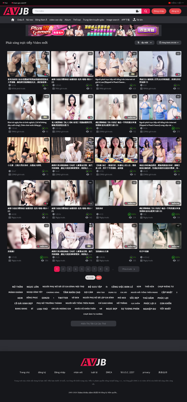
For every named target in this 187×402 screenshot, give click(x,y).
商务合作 (163, 372)
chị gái (123, 292)
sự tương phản (130, 308)
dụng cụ (113, 292)
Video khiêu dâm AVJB (88, 392)
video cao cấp (55, 19)
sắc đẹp (134, 298)
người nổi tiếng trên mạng (144, 292)
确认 (99, 278)
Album (68, 19)
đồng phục (32, 298)
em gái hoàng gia (61, 309)
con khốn (165, 303)
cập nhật (167, 292)
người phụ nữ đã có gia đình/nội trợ (63, 286)
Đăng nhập (159, 11)
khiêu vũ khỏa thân (85, 309)
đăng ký (175, 11)
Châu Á (20, 19)
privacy (146, 372)
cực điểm (135, 303)
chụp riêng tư (166, 286)
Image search (112, 19)
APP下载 (126, 19)
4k (101, 309)
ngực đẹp (111, 308)
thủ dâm (148, 298)
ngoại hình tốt (35, 292)
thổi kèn (149, 287)
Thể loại (77, 19)
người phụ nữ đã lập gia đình (98, 298)
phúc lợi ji (150, 303)
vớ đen (75, 298)
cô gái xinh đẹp (23, 303)
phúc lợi (163, 298)
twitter (63, 298)
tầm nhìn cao (71, 292)
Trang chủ (25, 372)
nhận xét (78, 372)
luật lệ (94, 372)
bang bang (21, 309)
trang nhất (12, 19)
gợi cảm (88, 292)
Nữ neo (29, 19)
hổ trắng (122, 303)
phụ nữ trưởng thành (49, 303)
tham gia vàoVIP (19, 3)
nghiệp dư (149, 308)
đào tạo (101, 292)
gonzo (45, 298)
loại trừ (42, 308)
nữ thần (17, 286)
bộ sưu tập (95, 286)
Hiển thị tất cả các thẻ (93, 323)
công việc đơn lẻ (122, 286)
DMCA (109, 372)
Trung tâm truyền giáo (93, 19)
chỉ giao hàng (105, 303)
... (113, 269)
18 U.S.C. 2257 (127, 372)
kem (139, 287)
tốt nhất (165, 308)
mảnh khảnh (15, 292)
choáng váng (52, 292)
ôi (107, 287)
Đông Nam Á (41, 19)
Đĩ (32, 309)
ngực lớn (33, 286)
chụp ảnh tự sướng (93, 314)
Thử (6, 3)
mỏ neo (122, 298)
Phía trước (127, 269)
